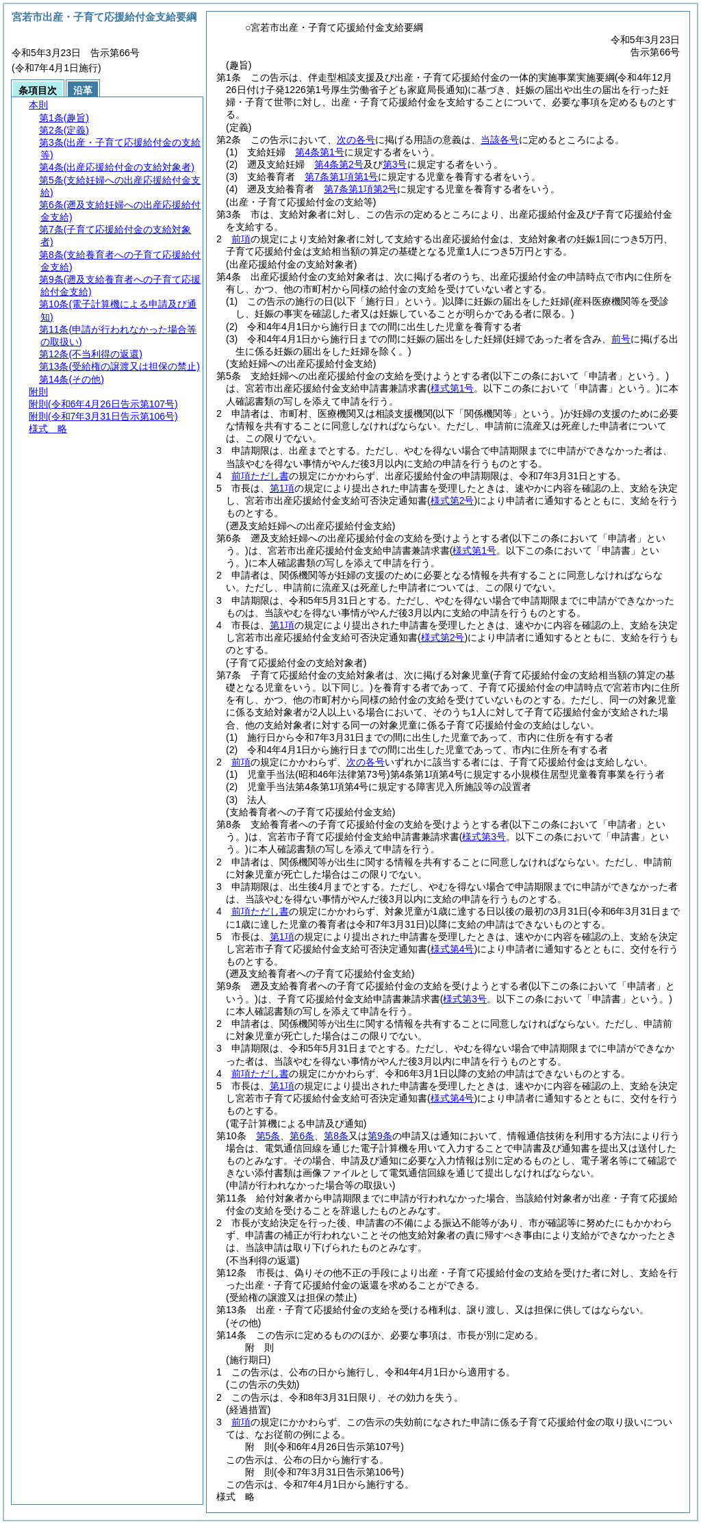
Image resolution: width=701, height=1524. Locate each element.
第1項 (282, 488)
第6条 (302, 1135)
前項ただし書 (260, 475)
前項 (241, 238)
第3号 (395, 164)
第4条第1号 (319, 152)
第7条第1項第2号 (360, 188)
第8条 (336, 1135)
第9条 (380, 1135)
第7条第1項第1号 (341, 176)
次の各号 (356, 139)
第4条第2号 (339, 164)
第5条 (268, 1135)
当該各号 (500, 139)
